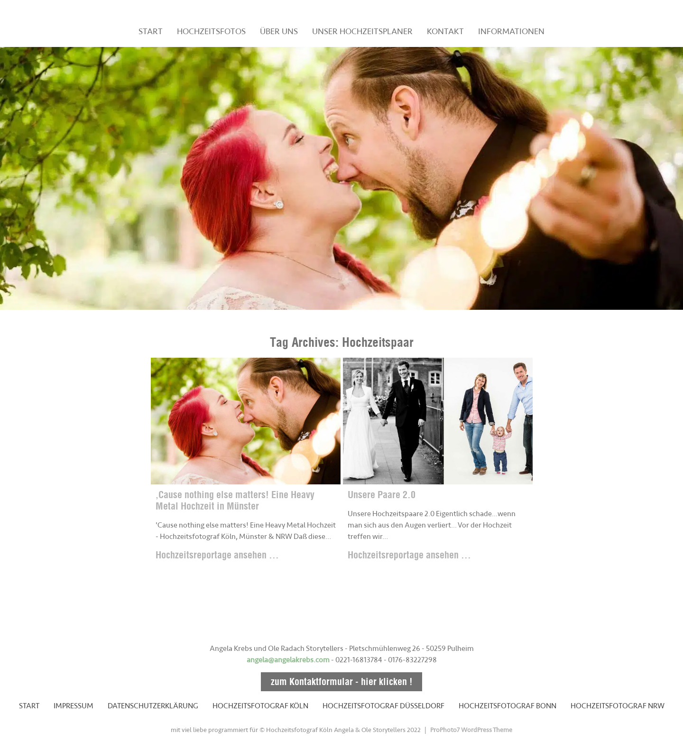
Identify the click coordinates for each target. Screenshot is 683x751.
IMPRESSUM (73, 706)
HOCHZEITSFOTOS (211, 31)
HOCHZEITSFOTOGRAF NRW (618, 706)
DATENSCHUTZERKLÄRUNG (153, 706)
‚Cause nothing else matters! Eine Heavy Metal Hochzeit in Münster (235, 500)
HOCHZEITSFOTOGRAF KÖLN (260, 706)
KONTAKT (445, 31)
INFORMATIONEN (511, 31)
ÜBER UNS (279, 31)
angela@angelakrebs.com (288, 660)
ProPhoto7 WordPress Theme (471, 730)
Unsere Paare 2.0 (381, 495)
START (150, 31)
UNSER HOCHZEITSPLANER (362, 31)
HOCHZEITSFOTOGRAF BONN (507, 706)
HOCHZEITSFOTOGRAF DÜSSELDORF (383, 706)
